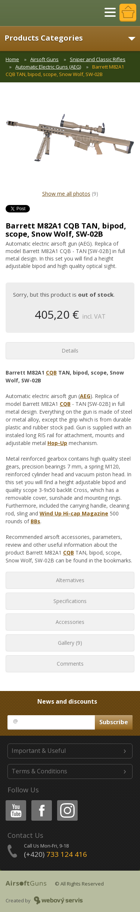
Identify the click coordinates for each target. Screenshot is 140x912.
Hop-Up (57, 442)
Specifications (70, 601)
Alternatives (70, 580)
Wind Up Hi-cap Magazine (74, 513)
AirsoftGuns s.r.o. (32, 13)
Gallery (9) (70, 642)
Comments (70, 663)
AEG (85, 396)
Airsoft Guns (44, 59)
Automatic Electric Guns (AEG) (48, 66)
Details (70, 350)
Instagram (67, 801)
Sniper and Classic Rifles (97, 59)
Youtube (14, 801)
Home (12, 59)
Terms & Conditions (39, 771)
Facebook (40, 801)
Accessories (70, 621)
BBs (35, 521)
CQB (51, 372)
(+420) (55, 854)
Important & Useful (39, 751)
